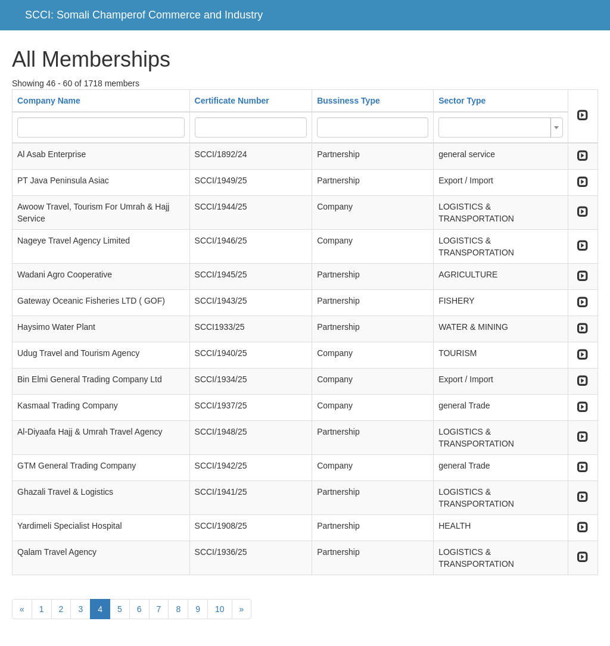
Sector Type (461, 100)
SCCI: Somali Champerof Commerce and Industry (144, 15)
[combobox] (500, 127)
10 (220, 609)
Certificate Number (232, 100)
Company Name (48, 100)
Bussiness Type (348, 100)
